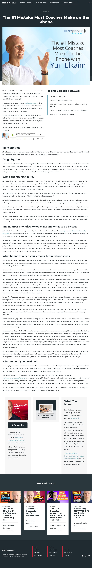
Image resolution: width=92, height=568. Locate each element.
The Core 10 (54, 2)
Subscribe (17, 425)
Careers (30, 2)
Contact (66, 555)
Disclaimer (67, 549)
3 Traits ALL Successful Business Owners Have (32, 507)
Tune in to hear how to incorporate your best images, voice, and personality (74, 456)
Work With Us (53, 552)
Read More (10, 527)
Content (36, 549)
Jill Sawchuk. (75, 418)
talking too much (31, 103)
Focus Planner (38, 555)
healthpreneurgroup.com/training (13, 378)
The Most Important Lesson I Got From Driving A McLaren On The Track (57, 508)
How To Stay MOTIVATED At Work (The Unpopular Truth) (81, 505)
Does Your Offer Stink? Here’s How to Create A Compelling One (9, 510)
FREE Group (37, 552)
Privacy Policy (68, 552)
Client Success (42, 2)
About (22, 2)
